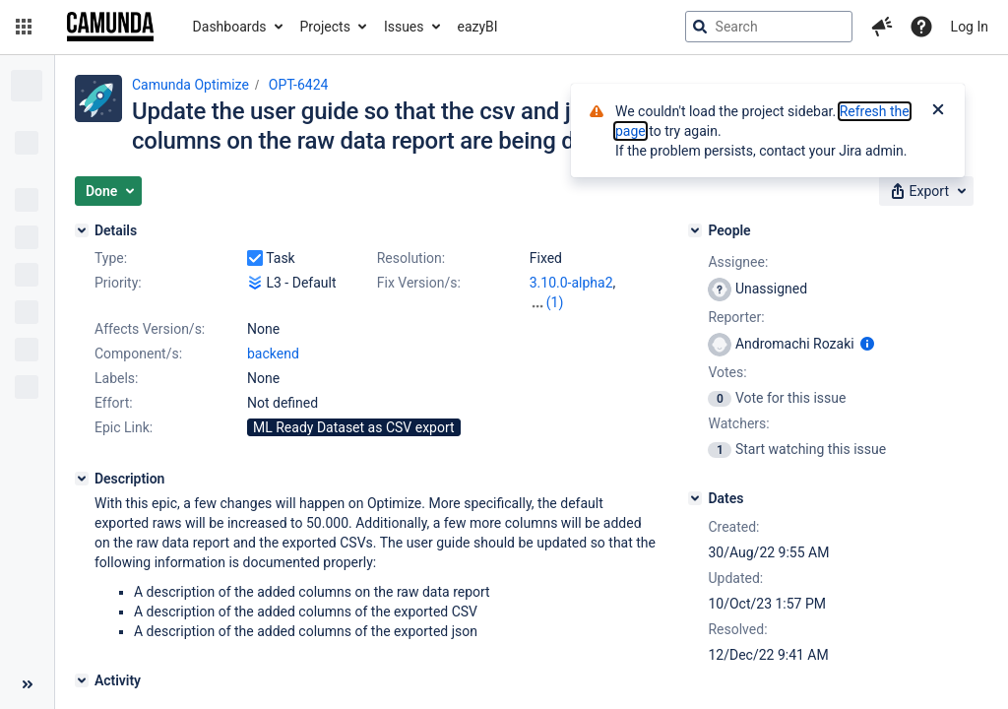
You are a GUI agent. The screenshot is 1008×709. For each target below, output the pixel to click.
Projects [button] (325, 26)
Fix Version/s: (419, 282)
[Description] (82, 478)
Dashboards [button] (230, 26)
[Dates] (695, 498)
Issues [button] (404, 26)
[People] (695, 230)
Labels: (116, 378)
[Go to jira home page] (110, 26)
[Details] (82, 230)
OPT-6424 (299, 85)
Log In (969, 26)
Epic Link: (123, 427)
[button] (23, 26)
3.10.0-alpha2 (571, 282)
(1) (555, 302)
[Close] (938, 111)
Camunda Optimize (190, 85)
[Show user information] (867, 344)
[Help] (921, 26)
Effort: (113, 403)
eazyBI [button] (478, 26)
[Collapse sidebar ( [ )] (27, 684)
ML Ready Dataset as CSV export (354, 427)
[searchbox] (768, 26)
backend (273, 353)
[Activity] (82, 680)
